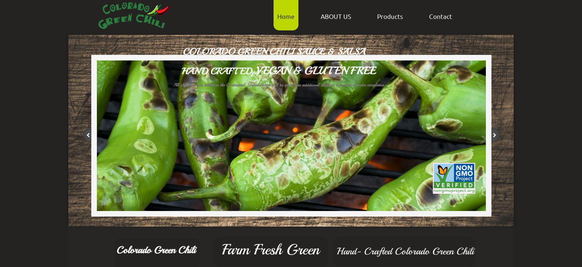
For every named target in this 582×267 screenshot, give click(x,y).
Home (286, 16)
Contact (440, 16)
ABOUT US (336, 16)
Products (390, 16)
